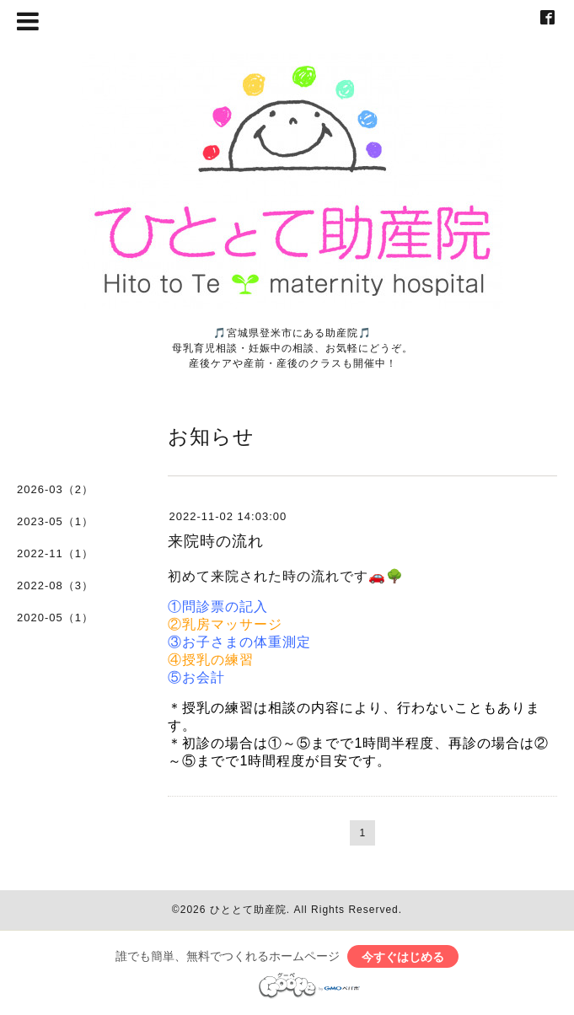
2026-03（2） (55, 489)
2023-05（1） (55, 521)
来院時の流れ (216, 541)
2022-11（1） (55, 553)
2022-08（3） (55, 585)
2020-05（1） (55, 617)
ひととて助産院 (248, 910)
